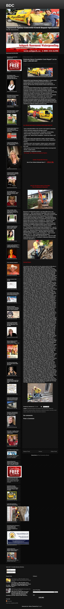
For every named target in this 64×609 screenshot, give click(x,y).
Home (40, 451)
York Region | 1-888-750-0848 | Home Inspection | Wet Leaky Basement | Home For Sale (21, 580)
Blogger (40, 606)
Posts (9, 569)
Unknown (9, 601)
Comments (10, 572)
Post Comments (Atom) (43, 455)
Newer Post (26, 451)
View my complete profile (12, 603)
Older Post (54, 451)
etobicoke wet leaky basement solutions (36, 411)
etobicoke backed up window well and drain (37, 408)
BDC (10, 5)
